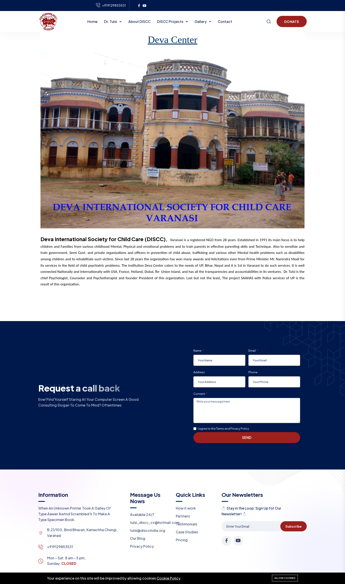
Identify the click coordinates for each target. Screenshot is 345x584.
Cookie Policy (168, 578)
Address (199, 372)
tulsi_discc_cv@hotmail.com (155, 522)
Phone (252, 372)
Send (246, 437)
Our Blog (137, 538)
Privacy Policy (142, 546)
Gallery (201, 21)
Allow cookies (284, 578)
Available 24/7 (142, 514)
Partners (183, 516)
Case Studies (187, 532)
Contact (225, 21)
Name (197, 350)
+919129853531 (60, 546)
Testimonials (186, 524)
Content (199, 393)
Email (252, 350)
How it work (186, 508)
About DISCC (139, 21)
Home (92, 21)
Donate (291, 21)
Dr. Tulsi (111, 21)
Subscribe (293, 526)
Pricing (182, 540)
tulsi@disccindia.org (147, 530)
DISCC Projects (170, 21)
